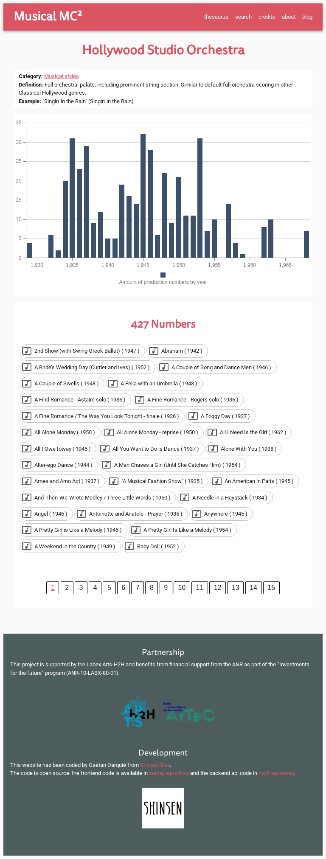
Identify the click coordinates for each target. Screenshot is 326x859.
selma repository (169, 773)
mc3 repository (276, 773)
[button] (82, 351)
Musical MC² (48, 16)
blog (307, 17)
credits (267, 17)
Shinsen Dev (155, 765)
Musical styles (61, 76)
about (288, 17)
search (243, 17)
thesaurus (216, 17)
